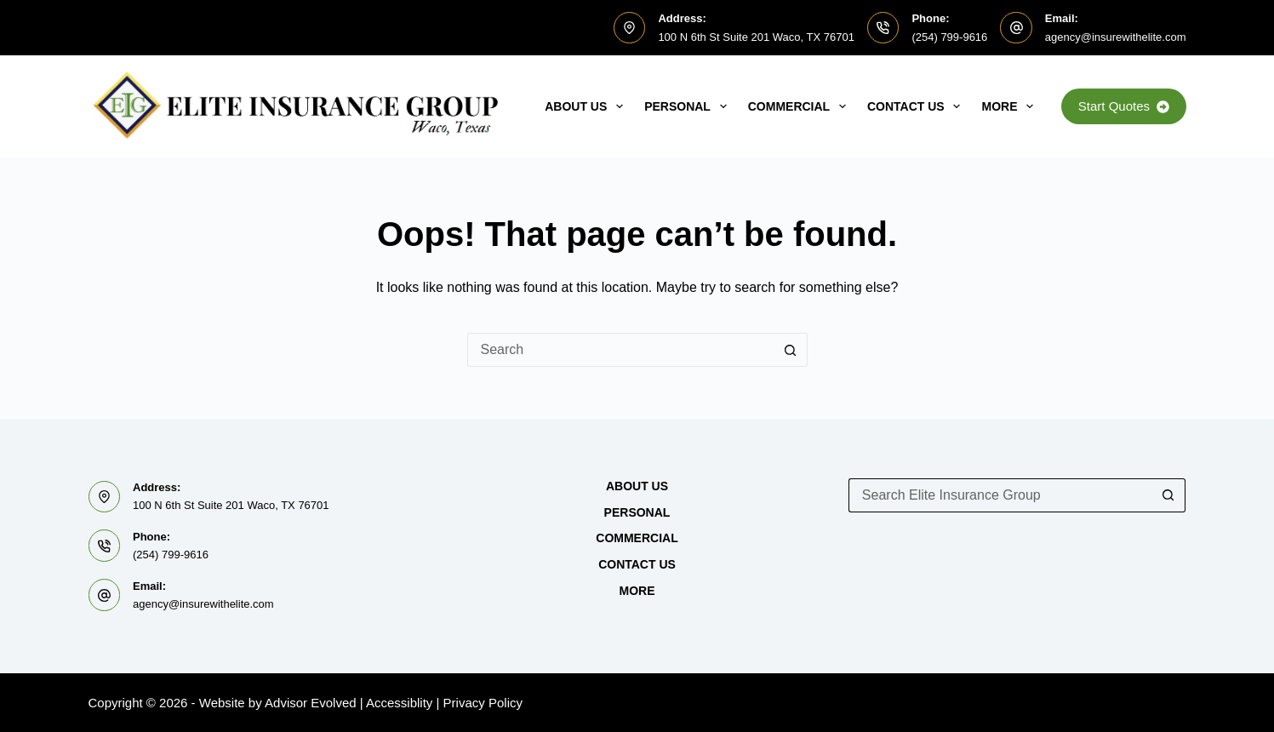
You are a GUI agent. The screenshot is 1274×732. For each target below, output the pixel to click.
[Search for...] (620, 350)
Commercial (800, 106)
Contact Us (917, 106)
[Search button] (791, 350)
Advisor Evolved (311, 702)
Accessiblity (399, 702)
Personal (689, 106)
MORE (1010, 106)
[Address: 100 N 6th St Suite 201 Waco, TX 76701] (630, 28)
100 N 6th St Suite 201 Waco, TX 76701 (756, 37)
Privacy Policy (483, 702)
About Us (587, 106)
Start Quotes (1123, 106)
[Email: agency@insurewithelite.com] (1016, 28)
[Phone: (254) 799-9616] (883, 28)
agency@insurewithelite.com (1115, 37)
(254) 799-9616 (949, 37)
